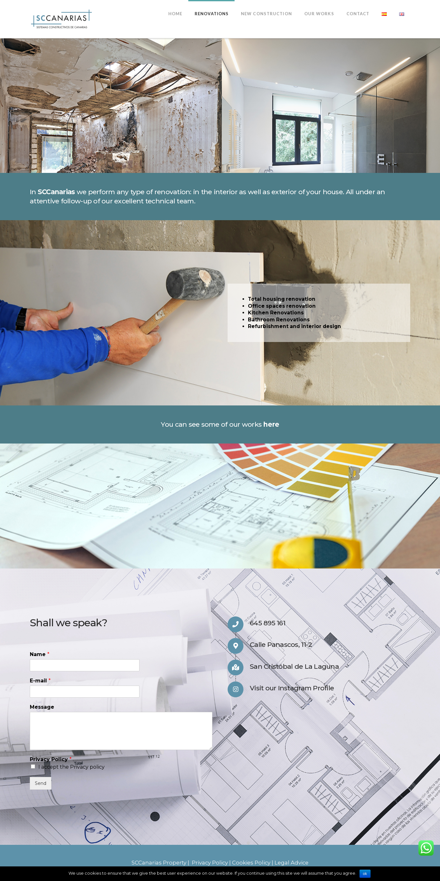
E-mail (40, 681)
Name (39, 654)
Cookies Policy (251, 862)
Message (42, 707)
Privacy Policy (51, 759)
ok (365, 873)
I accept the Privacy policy (71, 767)
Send (40, 783)
